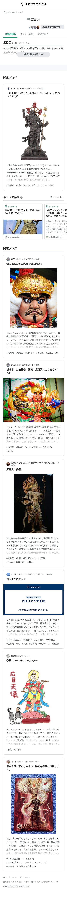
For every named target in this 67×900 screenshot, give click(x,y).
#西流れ (40, 353)
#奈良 (9, 749)
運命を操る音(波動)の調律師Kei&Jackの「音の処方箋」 (33, 463)
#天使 (9, 640)
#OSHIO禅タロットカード (18, 862)
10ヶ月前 (40, 89)
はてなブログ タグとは (12, 882)
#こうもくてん (46, 447)
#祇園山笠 (30, 353)
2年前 (36, 259)
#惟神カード (12, 866)
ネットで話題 (26, 34)
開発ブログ (35, 882)
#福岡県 (10, 353)
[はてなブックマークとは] (21, 197)
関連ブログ (43, 34)
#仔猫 (51, 185)
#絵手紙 (10, 185)
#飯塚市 (19, 353)
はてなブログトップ (50, 882)
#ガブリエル (44, 644)
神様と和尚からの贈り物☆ (22, 762)
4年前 (49, 574)
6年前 (37, 762)
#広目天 (36, 185)
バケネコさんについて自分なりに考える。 (28, 574)
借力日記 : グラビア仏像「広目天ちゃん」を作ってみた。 (22, 211)
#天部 (18, 185)
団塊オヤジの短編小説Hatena (23, 89)
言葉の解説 (10, 34)
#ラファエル (21, 644)
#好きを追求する (28, 866)
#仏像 (44, 185)
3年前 (36, 365)
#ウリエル (50, 640)
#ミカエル (39, 640)
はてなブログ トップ (13, 12)
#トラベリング (40, 862)
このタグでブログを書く (52, 27)
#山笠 (27, 447)
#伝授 (18, 558)
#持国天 (56, 644)
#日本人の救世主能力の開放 (19, 562)
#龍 (56, 353)
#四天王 (26, 185)
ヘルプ (26, 882)
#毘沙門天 (28, 640)
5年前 (27, 656)
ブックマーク (11, 206)
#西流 (35, 447)
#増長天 (33, 644)
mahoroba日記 (17, 656)
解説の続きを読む (33, 54)
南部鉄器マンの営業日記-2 (22, 259)
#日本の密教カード (15, 859)
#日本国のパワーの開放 (34, 558)
